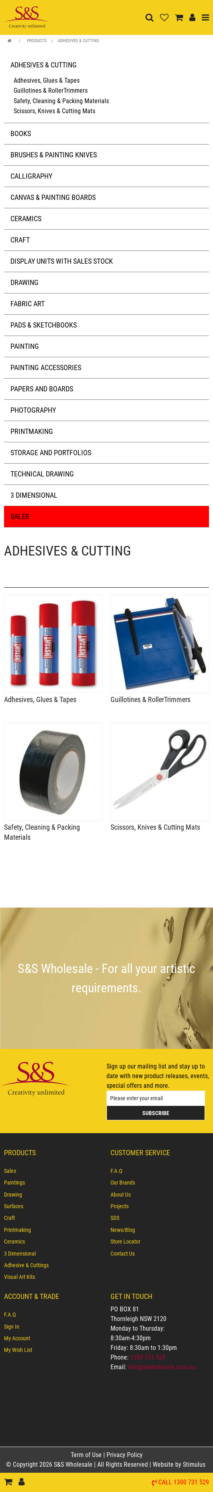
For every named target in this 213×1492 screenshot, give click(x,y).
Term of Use (87, 1455)
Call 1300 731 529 (183, 1482)
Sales (19, 516)
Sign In (11, 1326)
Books (20, 133)
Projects (120, 1206)
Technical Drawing (42, 474)
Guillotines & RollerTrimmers (51, 90)
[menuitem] (53, 1170)
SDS (115, 1218)
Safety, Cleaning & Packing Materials (61, 101)
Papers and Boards (41, 389)
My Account (17, 1338)
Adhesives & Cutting (78, 41)
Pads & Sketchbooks (43, 325)
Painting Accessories (45, 367)
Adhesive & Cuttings (26, 1265)
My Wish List (18, 1350)
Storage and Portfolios (50, 452)
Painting (24, 346)
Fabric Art (27, 303)
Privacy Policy (124, 1455)
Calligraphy (31, 176)
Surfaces (13, 1206)
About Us (121, 1194)
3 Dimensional (33, 495)
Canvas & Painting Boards (53, 197)
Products (37, 41)
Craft (20, 240)
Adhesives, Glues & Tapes (47, 80)
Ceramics (25, 218)
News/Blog (123, 1230)
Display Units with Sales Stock (61, 261)
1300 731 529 (148, 1357)
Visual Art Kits (19, 1277)
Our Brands (123, 1182)
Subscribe (155, 1113)
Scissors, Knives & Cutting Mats (54, 111)
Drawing (24, 282)
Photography (33, 410)
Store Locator (125, 1241)
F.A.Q (116, 1171)
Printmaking (31, 431)
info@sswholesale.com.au (161, 1367)
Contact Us (123, 1253)
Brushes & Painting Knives (53, 155)
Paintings (14, 1182)
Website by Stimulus (180, 1464)
